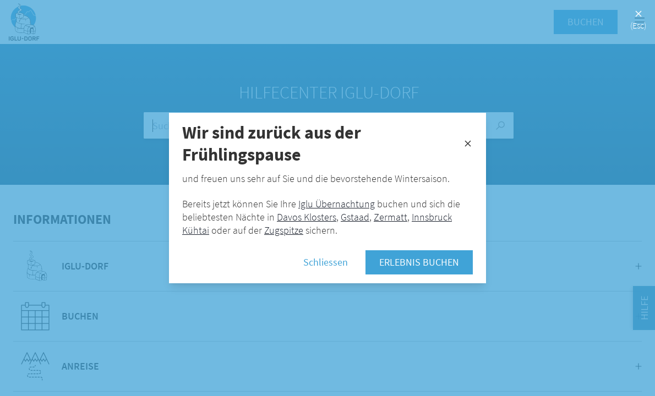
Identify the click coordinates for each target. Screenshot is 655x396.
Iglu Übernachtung (336, 203)
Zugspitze (283, 230)
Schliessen (325, 262)
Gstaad (355, 217)
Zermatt (390, 217)
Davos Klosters (306, 217)
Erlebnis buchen (419, 262)
